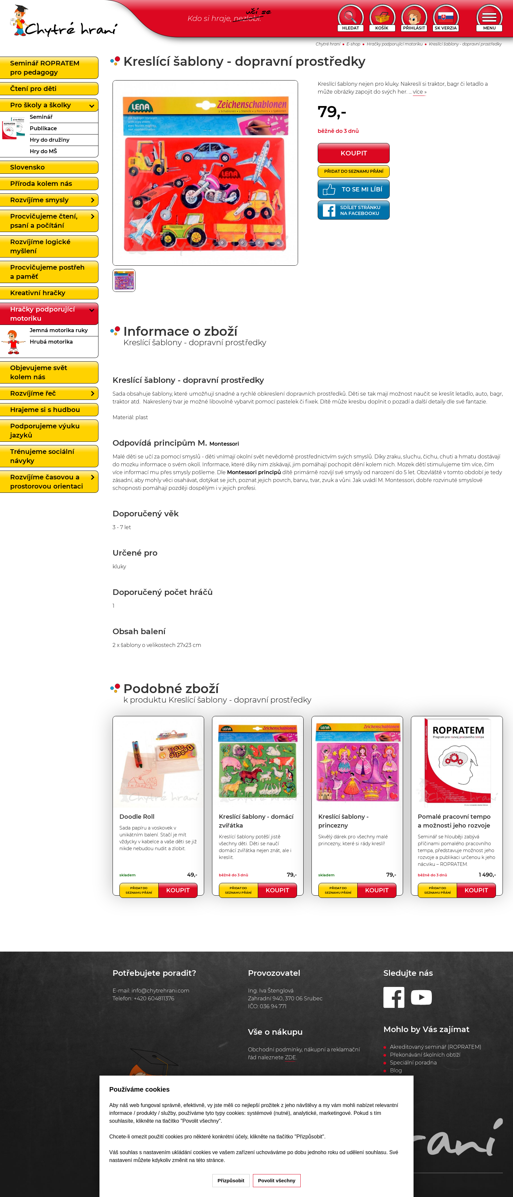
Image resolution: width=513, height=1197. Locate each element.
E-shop (353, 44)
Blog (396, 1070)
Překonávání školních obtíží (425, 1055)
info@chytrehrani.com (160, 991)
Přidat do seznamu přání (353, 171)
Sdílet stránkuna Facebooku (351, 210)
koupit (354, 153)
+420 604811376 (154, 998)
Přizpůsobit (231, 1180)
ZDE (290, 1057)
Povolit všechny (276, 1180)
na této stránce (206, 1160)
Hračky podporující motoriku (395, 44)
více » (420, 92)
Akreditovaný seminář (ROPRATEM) (435, 1047)
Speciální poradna (413, 1063)
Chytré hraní (328, 44)
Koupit (178, 890)
